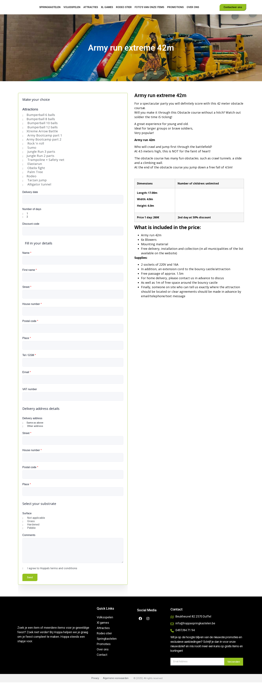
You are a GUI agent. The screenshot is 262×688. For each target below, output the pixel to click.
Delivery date (30, 197)
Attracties (90, 10)
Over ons (193, 10)
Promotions (175, 10)
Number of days (31, 214)
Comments (28, 540)
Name (26, 258)
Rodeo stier (124, 10)
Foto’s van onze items (149, 10)
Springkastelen (49, 10)
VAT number (29, 394)
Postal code (30, 326)
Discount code (30, 229)
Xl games (107, 10)
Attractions (30, 115)
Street (26, 292)
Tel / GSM (29, 360)
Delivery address (32, 424)
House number (32, 309)
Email (26, 377)
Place (26, 343)
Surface (27, 519)
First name (29, 275)
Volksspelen (71, 10)
